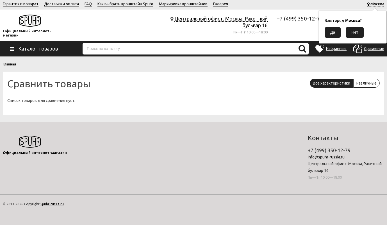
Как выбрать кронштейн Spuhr (125, 4)
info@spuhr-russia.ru (326, 157)
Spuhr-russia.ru (52, 204)
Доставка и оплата (61, 4)
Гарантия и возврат (20, 4)
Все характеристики (331, 83)
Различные (366, 83)
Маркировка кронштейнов (183, 4)
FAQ (88, 4)
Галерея (220, 4)
